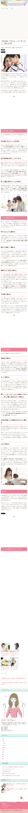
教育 (3, 758)
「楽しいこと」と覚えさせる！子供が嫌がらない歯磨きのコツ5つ (5, 654)
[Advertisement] (14, 24)
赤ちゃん (4, 745)
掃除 (3, 754)
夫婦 (3, 749)
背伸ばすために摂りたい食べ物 (8, 773)
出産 (3, 741)
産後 (4, 743)
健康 (3, 751)
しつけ (5, 673)
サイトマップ (5, 807)
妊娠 (3, 739)
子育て (3, 49)
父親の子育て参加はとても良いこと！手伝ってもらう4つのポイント (14, 668)
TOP (4, 8)
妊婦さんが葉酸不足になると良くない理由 (11, 775)
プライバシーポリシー (6, 805)
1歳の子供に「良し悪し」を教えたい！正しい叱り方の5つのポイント (5, 669)
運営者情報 (4, 803)
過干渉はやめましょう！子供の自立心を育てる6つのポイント (14, 654)
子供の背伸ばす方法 (6, 771)
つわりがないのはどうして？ (8, 769)
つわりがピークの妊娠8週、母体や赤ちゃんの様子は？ (13, 766)
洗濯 (3, 756)
